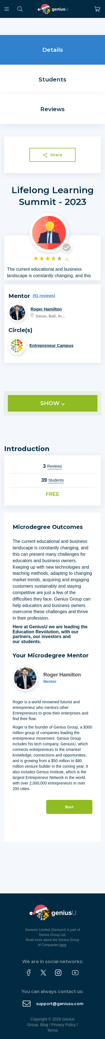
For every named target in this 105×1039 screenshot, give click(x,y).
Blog (44, 1024)
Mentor (50, 681)
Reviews (52, 109)
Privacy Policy (63, 1024)
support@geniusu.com (59, 1003)
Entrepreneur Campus (51, 345)
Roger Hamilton (46, 309)
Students (52, 79)
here (63, 945)
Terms (52, 1030)
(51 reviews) (44, 295)
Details (52, 49)
